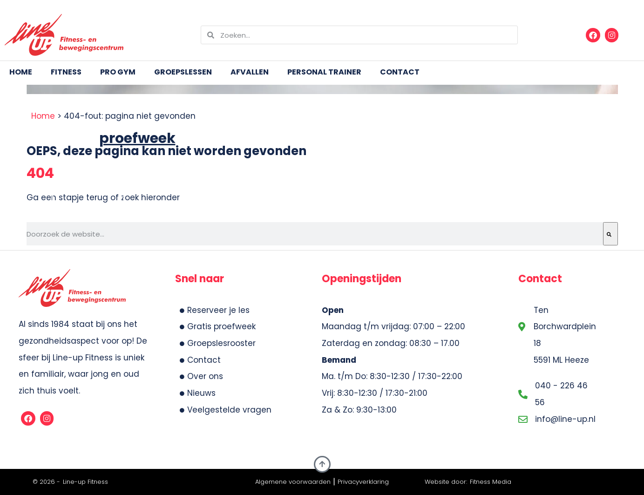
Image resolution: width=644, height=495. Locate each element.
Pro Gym (118, 72)
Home (20, 72)
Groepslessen (183, 72)
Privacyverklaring (363, 481)
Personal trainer (324, 72)
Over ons (201, 376)
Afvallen (249, 72)
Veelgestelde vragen (225, 409)
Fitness (66, 72)
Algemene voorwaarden (293, 481)
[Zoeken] (610, 233)
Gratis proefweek (218, 326)
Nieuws (198, 393)
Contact (400, 72)
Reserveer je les (215, 310)
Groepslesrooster (218, 343)
